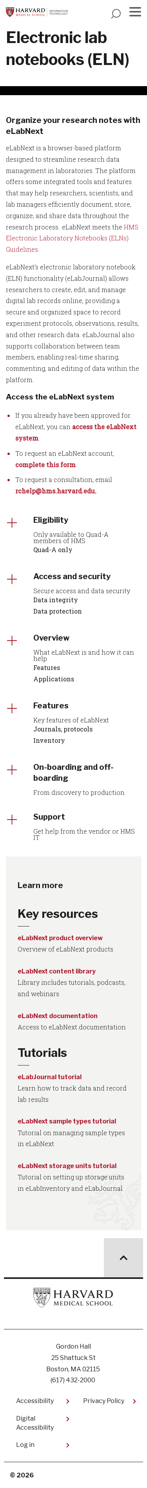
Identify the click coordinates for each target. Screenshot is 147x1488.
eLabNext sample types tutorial (67, 1121)
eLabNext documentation (58, 1016)
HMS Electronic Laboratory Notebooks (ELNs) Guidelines (72, 238)
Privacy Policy (103, 1401)
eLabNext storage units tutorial (67, 1166)
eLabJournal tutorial (50, 1077)
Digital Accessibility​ (35, 1423)
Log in (25, 1444)
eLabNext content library (57, 971)
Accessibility (35, 1401)
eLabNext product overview (60, 938)
